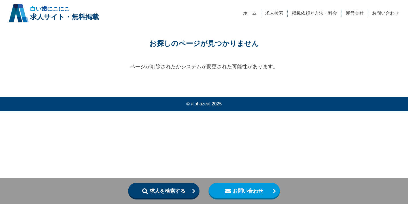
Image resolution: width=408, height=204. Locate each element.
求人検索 (274, 13)
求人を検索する (167, 191)
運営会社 (355, 13)
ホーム (250, 13)
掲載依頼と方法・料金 (314, 13)
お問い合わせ (385, 13)
